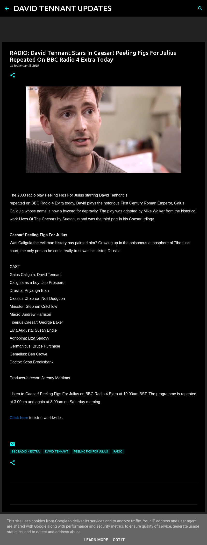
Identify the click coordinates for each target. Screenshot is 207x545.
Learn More (96, 540)
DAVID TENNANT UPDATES (63, 8)
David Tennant (56, 451)
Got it (119, 540)
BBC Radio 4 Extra (26, 451)
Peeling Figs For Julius (91, 451)
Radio (118, 451)
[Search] (118, 8)
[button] (12, 75)
